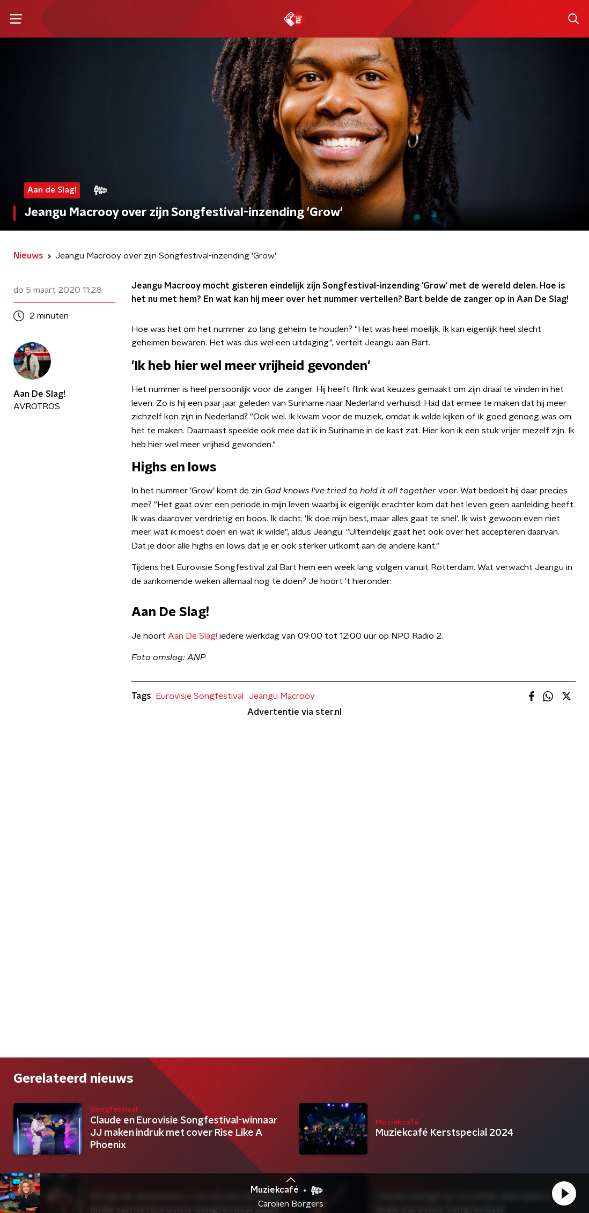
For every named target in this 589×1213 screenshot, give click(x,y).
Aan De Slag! (192, 636)
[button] (564, 1193)
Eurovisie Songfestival (200, 696)
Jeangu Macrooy (282, 696)
